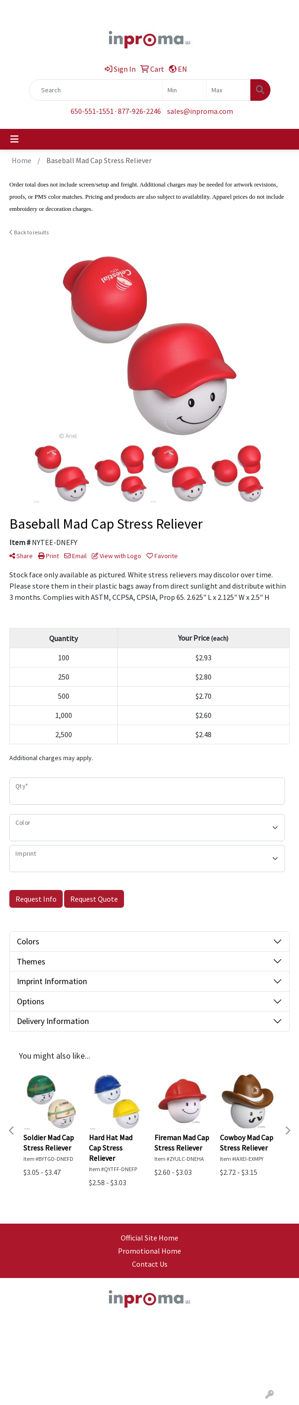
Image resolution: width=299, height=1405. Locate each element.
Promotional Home (149, 1251)
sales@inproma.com (200, 111)
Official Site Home (149, 1237)
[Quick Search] (96, 90)
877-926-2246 (139, 111)
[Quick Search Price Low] (184, 90)
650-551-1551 (92, 111)
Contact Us (150, 1264)
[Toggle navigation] (14, 139)
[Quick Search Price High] (228, 90)
